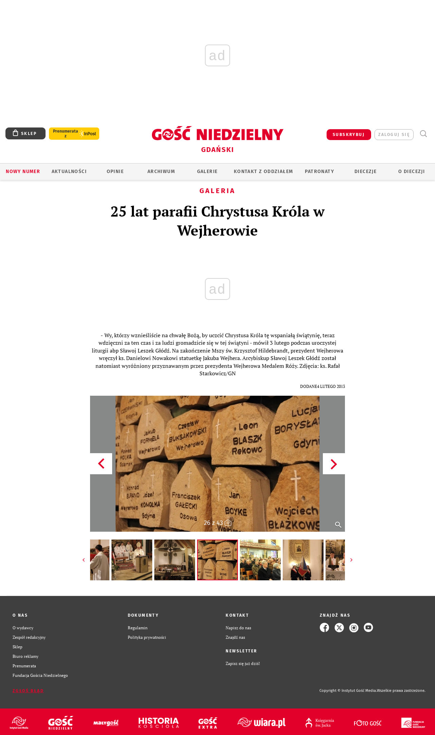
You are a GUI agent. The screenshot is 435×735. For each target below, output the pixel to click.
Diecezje (365, 171)
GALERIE (207, 171)
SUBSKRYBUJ (349, 134)
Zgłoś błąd (28, 690)
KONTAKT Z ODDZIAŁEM (263, 171)
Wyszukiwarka (423, 133)
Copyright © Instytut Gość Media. (348, 690)
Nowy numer (23, 171)
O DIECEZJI (411, 171)
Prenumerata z (65, 133)
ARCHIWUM (161, 171)
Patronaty (319, 171)
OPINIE (115, 171)
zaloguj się (394, 134)
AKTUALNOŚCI (69, 171)
